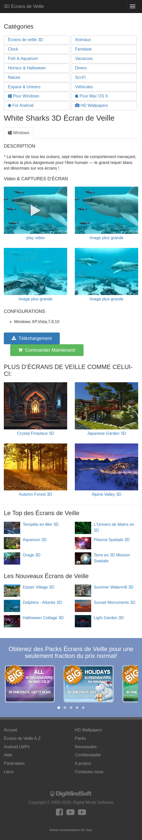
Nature (14, 77)
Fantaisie (83, 49)
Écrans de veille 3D (25, 39)
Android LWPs (17, 747)
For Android (20, 105)
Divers (81, 68)
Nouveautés (86, 747)
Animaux (83, 39)
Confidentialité (88, 755)
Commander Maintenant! (47, 350)
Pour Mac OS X (91, 96)
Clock (13, 49)
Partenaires (14, 763)
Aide (8, 755)
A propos (83, 763)
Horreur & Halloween (27, 68)
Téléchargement (32, 338)
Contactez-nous (89, 772)
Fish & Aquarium (23, 58)
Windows (18, 133)
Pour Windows (23, 96)
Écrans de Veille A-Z (22, 738)
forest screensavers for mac (71, 830)
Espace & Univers (24, 87)
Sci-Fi (80, 77)
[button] (59, 707)
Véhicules (84, 87)
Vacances (84, 58)
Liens (9, 772)
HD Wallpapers (91, 105)
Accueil (10, 730)
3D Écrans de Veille (24, 6)
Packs (80, 738)
